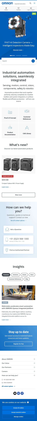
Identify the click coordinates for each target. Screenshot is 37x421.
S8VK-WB (5, 180)
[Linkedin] (18, 393)
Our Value (5, 363)
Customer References (15, 279)
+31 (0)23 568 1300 (8, 379)
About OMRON (7, 359)
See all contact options (18, 220)
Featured (6, 274)
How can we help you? (10, 375)
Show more (18, 195)
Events (24, 274)
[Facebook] (22, 393)
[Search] (33, 61)
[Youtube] (14, 393)
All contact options (8, 386)
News (32, 274)
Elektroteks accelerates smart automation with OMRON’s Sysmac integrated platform (17, 307)
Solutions (15, 274)
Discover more (17, 50)
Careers (4, 371)
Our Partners (6, 367)
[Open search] (30, 3)
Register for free (19, 344)
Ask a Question (7, 382)
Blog (26, 279)
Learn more (5, 187)
